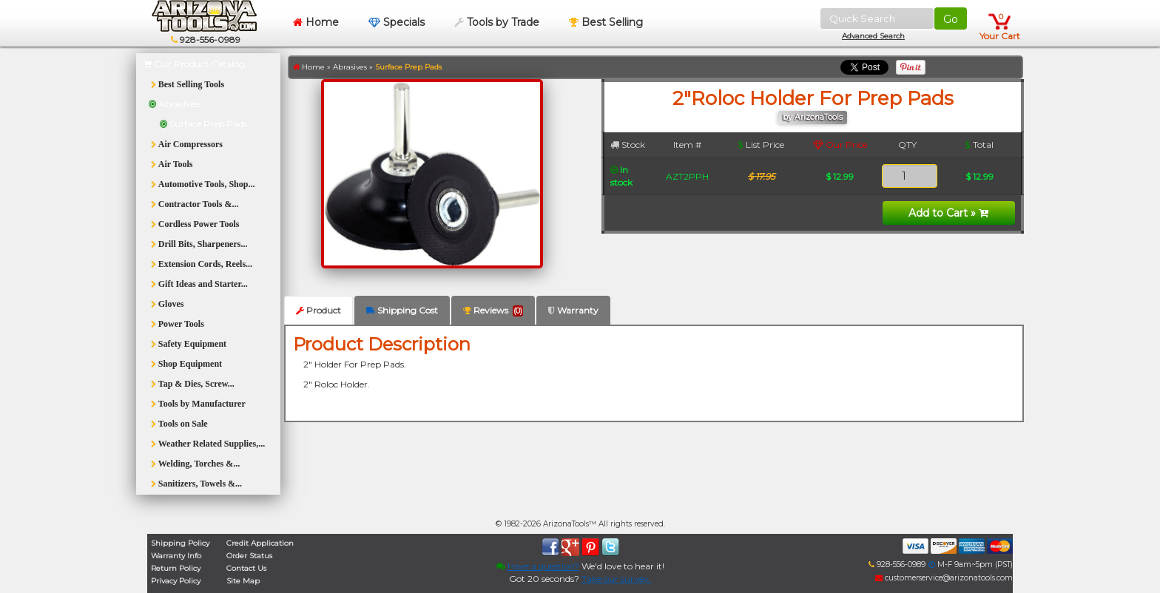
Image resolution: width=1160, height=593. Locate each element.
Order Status (249, 555)
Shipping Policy (180, 543)
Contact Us (246, 568)
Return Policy (175, 568)
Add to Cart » (948, 213)
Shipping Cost (402, 310)
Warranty (573, 310)
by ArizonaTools (813, 117)
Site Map (243, 581)
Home (316, 22)
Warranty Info (176, 555)
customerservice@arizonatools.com (944, 578)
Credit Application (260, 543)
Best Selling (606, 22)
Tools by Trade (496, 22)
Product (318, 310)
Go (950, 19)
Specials (396, 22)
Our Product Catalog (194, 64)
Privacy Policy (175, 581)
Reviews (493, 310)
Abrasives (350, 67)
